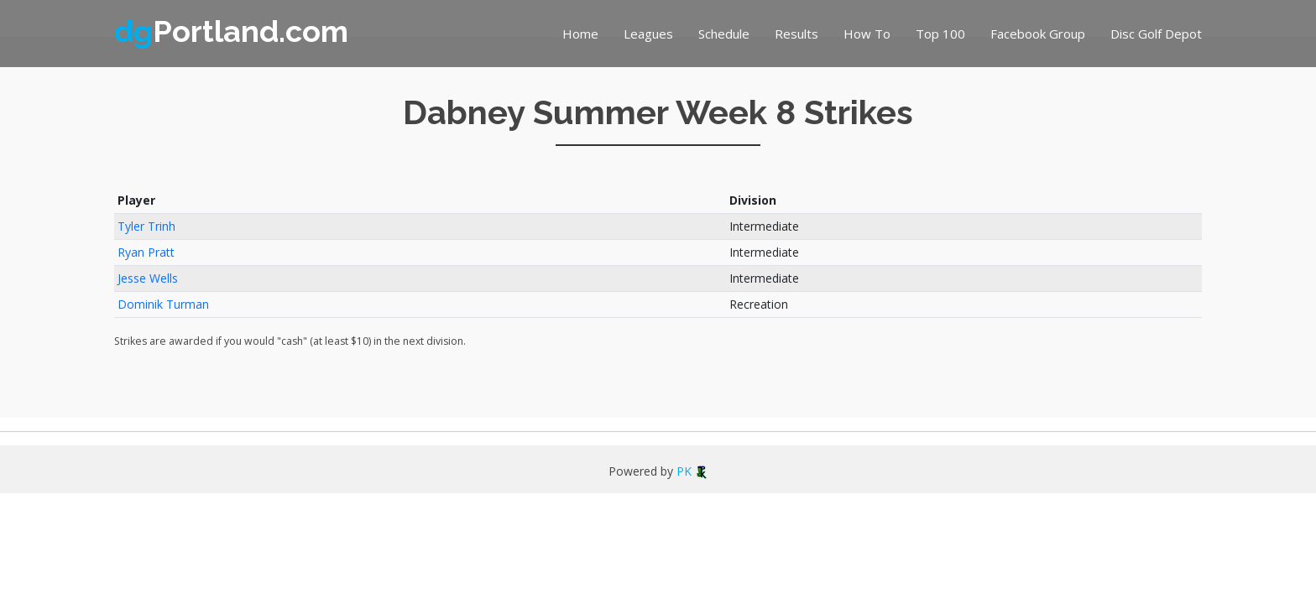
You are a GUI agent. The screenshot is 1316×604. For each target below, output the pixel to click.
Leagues (648, 33)
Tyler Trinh (146, 226)
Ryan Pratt (146, 252)
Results (796, 33)
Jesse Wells (148, 278)
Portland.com (231, 31)
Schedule (723, 33)
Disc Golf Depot (1156, 33)
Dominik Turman (163, 304)
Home (580, 33)
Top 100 (940, 33)
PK (692, 471)
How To (866, 33)
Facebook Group (1037, 33)
